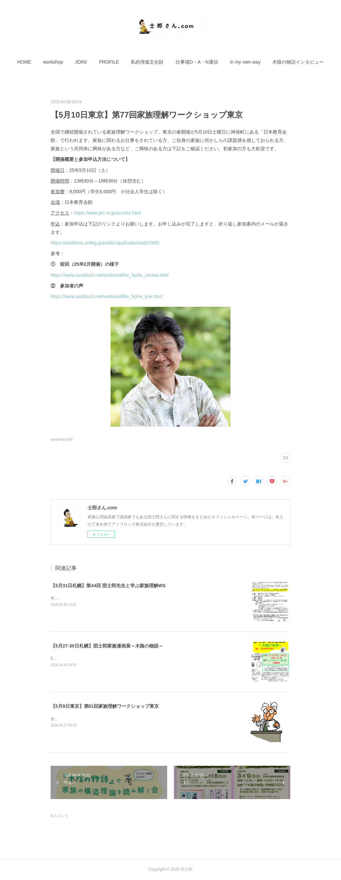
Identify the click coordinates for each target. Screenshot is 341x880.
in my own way (245, 62)
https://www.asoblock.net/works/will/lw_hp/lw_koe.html (107, 296)
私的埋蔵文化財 (147, 62)
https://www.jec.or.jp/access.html (107, 213)
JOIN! (81, 62)
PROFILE (109, 62)
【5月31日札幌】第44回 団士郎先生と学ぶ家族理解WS (108, 585)
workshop (53, 62)
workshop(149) (62, 439)
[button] (24, 62)
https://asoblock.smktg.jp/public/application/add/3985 (105, 242)
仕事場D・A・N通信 (196, 62)
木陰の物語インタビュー (298, 62)
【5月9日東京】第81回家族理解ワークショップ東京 (105, 706)
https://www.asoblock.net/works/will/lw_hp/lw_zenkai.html (110, 275)
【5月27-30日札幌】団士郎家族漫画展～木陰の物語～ (107, 646)
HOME (24, 62)
